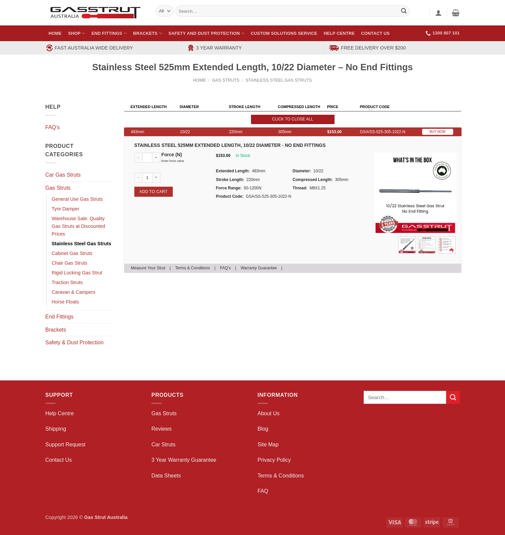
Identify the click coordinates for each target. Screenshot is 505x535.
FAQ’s (52, 127)
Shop (76, 33)
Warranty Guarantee (259, 268)
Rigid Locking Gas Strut (77, 272)
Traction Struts (67, 282)
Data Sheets (166, 475)
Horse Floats (65, 301)
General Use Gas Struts (77, 199)
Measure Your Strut (148, 268)
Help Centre (339, 33)
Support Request (65, 444)
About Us (269, 413)
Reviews (161, 429)
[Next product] (441, 72)
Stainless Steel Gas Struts (279, 80)
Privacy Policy (274, 460)
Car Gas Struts (63, 175)
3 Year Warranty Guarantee (183, 460)
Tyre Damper (66, 208)
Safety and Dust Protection (206, 33)
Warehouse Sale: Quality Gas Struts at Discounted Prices (78, 226)
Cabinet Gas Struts (72, 253)
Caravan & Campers (73, 292)
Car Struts (163, 444)
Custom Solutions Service (284, 33)
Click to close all (292, 119)
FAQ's (225, 268)
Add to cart (153, 191)
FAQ (263, 491)
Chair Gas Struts (69, 263)
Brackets (147, 33)
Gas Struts (226, 80)
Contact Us (375, 33)
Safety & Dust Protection (74, 342)
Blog (263, 429)
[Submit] (453, 397)
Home (54, 33)
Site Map (268, 444)
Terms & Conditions (192, 268)
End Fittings (109, 33)
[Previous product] (454, 72)
